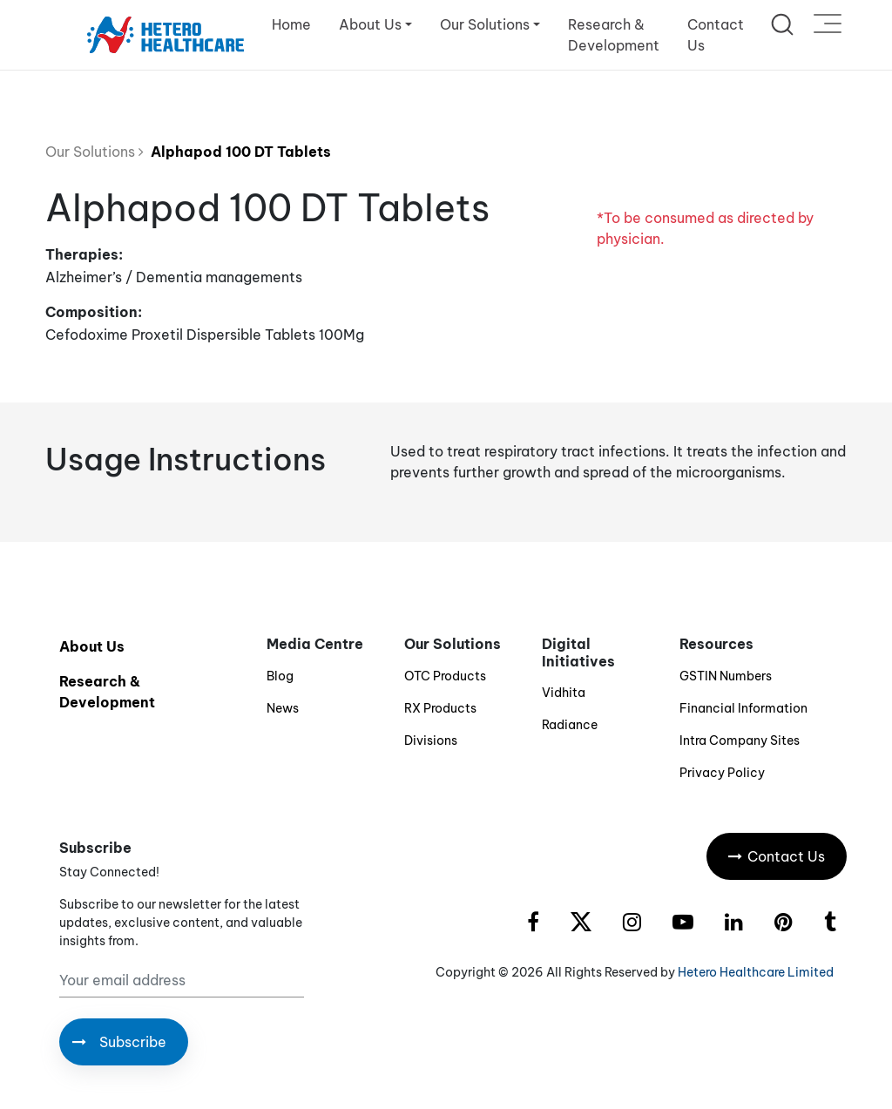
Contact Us (715, 35)
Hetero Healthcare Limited (756, 972)
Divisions (430, 740)
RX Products (440, 708)
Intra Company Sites (739, 740)
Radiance (570, 725)
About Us (92, 646)
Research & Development (613, 35)
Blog (280, 676)
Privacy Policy (722, 773)
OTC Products (445, 676)
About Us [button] (370, 24)
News (283, 708)
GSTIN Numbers (725, 676)
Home (291, 24)
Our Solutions (94, 151)
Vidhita (563, 692)
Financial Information (743, 708)
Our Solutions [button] (485, 24)
